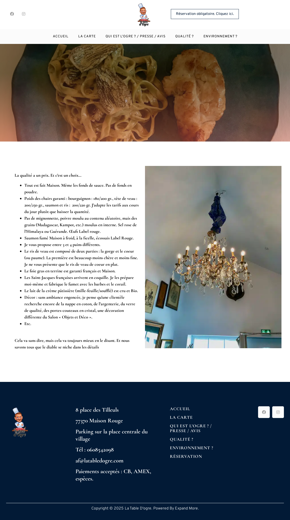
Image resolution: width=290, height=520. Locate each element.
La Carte (87, 36)
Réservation (186, 456)
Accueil (60, 36)
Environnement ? (220, 36)
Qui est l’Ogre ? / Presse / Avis (135, 36)
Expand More (186, 508)
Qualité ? (184, 36)
